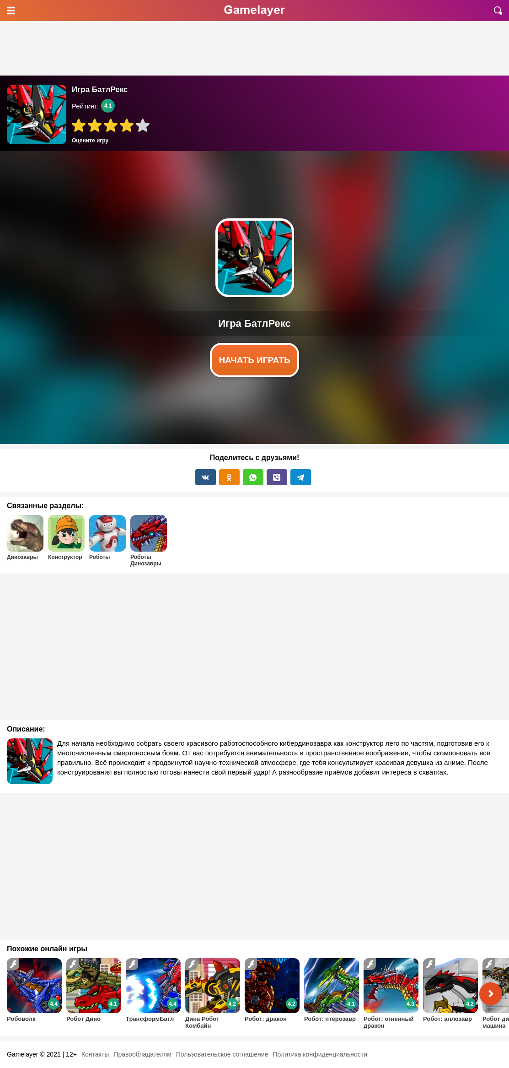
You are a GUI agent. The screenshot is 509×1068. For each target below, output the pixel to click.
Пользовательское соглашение (222, 1054)
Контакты (95, 1054)
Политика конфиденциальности (320, 1054)
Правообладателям (142, 1054)
